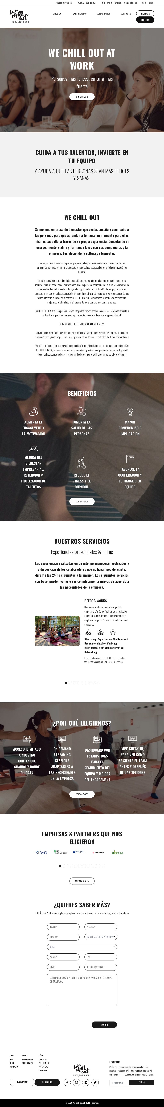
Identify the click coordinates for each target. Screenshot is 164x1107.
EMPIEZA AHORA (82, 881)
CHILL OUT (58, 13)
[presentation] (71, 1015)
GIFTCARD (107, 2)
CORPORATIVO (103, 13)
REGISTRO (145, 19)
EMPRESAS (43, 1070)
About (151, 2)
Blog (143, 2)
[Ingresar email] (119, 1083)
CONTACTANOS (82, 96)
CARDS (118, 2)
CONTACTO (125, 13)
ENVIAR (142, 1082)
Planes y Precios (64, 2)
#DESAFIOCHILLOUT (87, 2)
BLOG (12, 1063)
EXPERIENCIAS (79, 13)
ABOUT (25, 1055)
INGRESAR (145, 13)
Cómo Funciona (131, 2)
